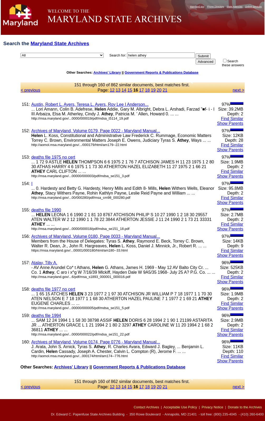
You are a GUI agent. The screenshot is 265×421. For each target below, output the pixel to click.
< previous (30, 90)
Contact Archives (146, 407)
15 (129, 90)
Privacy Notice (212, 407)
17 (141, 90)
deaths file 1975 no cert (53, 157)
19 (153, 90)
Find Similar (232, 118)
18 (147, 90)
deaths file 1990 (46, 210)
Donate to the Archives (245, 407)
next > (238, 90)
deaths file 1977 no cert (53, 289)
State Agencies (234, 6)
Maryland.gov (197, 6)
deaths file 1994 (46, 315)
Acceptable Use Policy (180, 407)
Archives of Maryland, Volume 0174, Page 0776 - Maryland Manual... (95, 342)
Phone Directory (215, 6)
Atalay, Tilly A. (44, 263)
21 (165, 90)
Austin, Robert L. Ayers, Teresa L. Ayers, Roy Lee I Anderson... (90, 104)
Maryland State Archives (60, 43)
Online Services (253, 6)
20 (159, 90)
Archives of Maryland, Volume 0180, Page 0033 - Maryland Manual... (95, 236)
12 (112, 90)
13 (118, 90)
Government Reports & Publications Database (162, 72)
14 (124, 90)
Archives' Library (107, 72)
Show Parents (230, 123)
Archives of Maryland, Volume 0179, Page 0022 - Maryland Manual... (95, 131)
